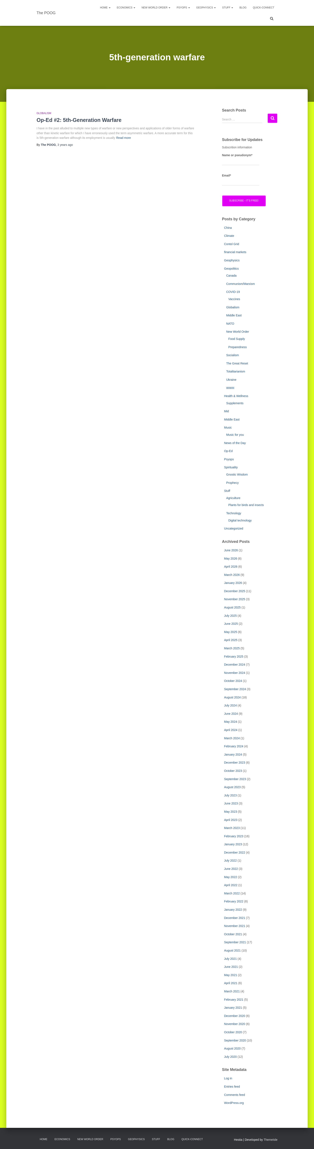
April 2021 (231, 983)
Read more (123, 137)
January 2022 (233, 909)
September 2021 (235, 942)
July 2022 (230, 860)
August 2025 (232, 607)
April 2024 (231, 730)
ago (65, 144)
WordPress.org (234, 1103)
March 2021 (232, 991)
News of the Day (235, 443)
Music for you (235, 434)
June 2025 (231, 623)
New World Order (156, 7)
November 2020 (234, 1024)
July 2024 (230, 705)
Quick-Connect (263, 7)
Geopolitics (231, 268)
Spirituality (231, 467)
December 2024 (234, 664)
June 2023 (231, 803)
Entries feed (232, 1086)
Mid (226, 411)
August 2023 (232, 787)
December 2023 (234, 762)
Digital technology (240, 520)
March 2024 (232, 738)
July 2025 (230, 615)
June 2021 (231, 966)
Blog (242, 7)
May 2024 (230, 721)
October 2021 (233, 934)
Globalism (44, 113)
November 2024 (234, 673)
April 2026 (231, 566)
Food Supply (236, 339)
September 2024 (235, 689)
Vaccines (234, 299)
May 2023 (230, 811)
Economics (126, 7)
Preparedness (237, 347)
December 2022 (234, 852)
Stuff (227, 7)
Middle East (234, 315)
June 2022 (231, 868)
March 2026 (232, 575)
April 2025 (231, 640)
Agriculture (233, 498)
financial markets (235, 252)
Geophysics (206, 7)
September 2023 (235, 779)
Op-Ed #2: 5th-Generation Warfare (79, 120)
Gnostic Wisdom (237, 474)
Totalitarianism (235, 371)
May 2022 (230, 877)
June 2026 (231, 550)
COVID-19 (233, 292)
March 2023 (232, 828)
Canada (231, 275)
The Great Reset (237, 363)
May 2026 (230, 558)
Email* (240, 180)
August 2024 (232, 697)
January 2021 (233, 1007)
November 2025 (234, 599)
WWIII (230, 388)
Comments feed (234, 1095)
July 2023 (230, 795)
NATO (230, 323)
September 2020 (235, 1040)
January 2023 (233, 844)
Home (105, 7)
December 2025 (234, 591)
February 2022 (233, 901)
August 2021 (232, 950)
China (228, 227)
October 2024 (233, 681)
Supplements (235, 403)
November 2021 (234, 926)
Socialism (232, 355)
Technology (233, 513)
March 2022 (232, 893)
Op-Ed (228, 451)
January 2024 (233, 754)
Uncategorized (233, 528)
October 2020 (233, 1032)
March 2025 (232, 648)
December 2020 (234, 1016)
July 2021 (230, 958)
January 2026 (233, 583)
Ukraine (231, 379)
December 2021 (234, 918)
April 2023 (231, 820)
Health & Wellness (236, 396)
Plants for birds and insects (246, 505)
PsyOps (183, 7)
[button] (109, 7)
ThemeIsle (270, 1139)
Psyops (229, 459)
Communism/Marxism (240, 284)
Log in (228, 1078)
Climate (229, 235)
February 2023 (233, 836)
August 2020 (232, 1048)
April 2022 (231, 885)
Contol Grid (231, 244)
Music (228, 427)
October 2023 (233, 770)
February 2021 (233, 999)
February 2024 (233, 746)
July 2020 (230, 1056)
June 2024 (231, 713)
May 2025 (230, 632)
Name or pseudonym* (240, 159)
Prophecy (232, 482)
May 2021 (230, 975)
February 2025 (233, 656)
